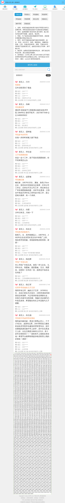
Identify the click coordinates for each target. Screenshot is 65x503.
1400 (34, 479)
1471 (22, 488)
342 (30, 379)
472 (34, 390)
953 (37, 431)
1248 (28, 463)
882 (20, 426)
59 (31, 356)
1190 (42, 456)
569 (37, 398)
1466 (45, 486)
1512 (33, 492)
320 (16, 378)
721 (18, 412)
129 (18, 361)
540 (44, 396)
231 (32, 369)
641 (18, 405)
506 (39, 393)
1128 (44, 449)
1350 (34, 474)
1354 (47, 474)
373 (27, 382)
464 (16, 390)
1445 (19, 485)
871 (32, 424)
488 (34, 391)
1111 (30, 448)
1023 (28, 438)
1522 (25, 493)
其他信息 (27, 23)
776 (34, 416)
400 (16, 385)
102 (29, 358)
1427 (41, 482)
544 (16, 397)
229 (27, 369)
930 (20, 430)
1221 (22, 460)
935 (32, 430)
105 (37, 358)
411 (42, 385)
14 (30, 353)
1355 (50, 474)
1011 (30, 437)
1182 (18, 456)
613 (27, 402)
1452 (41, 485)
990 (49, 434)
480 (16, 391)
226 (20, 369)
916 (25, 429)
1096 (22, 446)
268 (44, 372)
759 (32, 415)
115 (23, 360)
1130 (50, 449)
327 (32, 378)
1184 (24, 456)
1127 (41, 449)
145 (18, 363)
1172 (25, 455)
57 (27, 356)
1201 (38, 457)
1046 (22, 441)
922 (39, 429)
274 (20, 374)
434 (20, 387)
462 (49, 389)
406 (30, 385)
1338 (36, 473)
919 (32, 429)
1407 (18, 481)
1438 (36, 484)
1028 (44, 438)
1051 (38, 441)
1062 (33, 442)
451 (23, 389)
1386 (30, 478)
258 (20, 372)
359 (32, 380)
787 (23, 418)
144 (16, 363)
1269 (16, 466)
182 (30, 365)
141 (46, 361)
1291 (45, 467)
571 (42, 398)
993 (18, 435)
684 (44, 408)
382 (49, 382)
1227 (41, 460)
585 (37, 400)
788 (25, 418)
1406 (15, 481)
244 (25, 371)
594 (20, 401)
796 (44, 418)
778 (39, 416)
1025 (34, 438)
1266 (45, 464)
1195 (19, 457)
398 (49, 383)
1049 (31, 441)
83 (33, 357)
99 (22, 358)
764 (44, 415)
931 (23, 430)
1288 (36, 467)
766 (49, 415)
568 (34, 398)
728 (34, 412)
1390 (42, 478)
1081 (15, 445)
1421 (22, 482)
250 (39, 371)
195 (23, 367)
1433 (21, 484)
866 (20, 424)
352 (16, 380)
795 (42, 418)
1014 (39, 437)
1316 (45, 470)
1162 (33, 453)
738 (20, 413)
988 (44, 434)
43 (42, 354)
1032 (18, 440)
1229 (47, 460)
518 (30, 394)
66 (43, 356)
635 (42, 404)
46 (47, 354)
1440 (42, 484)
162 (20, 364)
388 (25, 383)
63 (37, 356)
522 (39, 394)
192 (16, 367)
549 (27, 397)
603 (42, 401)
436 (25, 387)
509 (46, 393)
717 (46, 411)
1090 (42, 445)
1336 (30, 473)
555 (42, 397)
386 (20, 383)
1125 (34, 449)
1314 (39, 470)
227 (23, 369)
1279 (47, 466)
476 (44, 390)
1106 (15, 448)
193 (18, 367)
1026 (38, 438)
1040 (42, 440)
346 (39, 379)
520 (34, 394)
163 (23, 364)
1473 (28, 488)
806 (30, 419)
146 (20, 363)
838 (30, 422)
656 (16, 407)
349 (46, 379)
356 (25, 380)
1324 (31, 471)
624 (16, 404)
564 (25, 398)
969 (37, 433)
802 (20, 419)
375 (32, 382)
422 (30, 386)
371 (23, 382)
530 (20, 396)
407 (32, 385)
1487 (33, 489)
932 (25, 430)
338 (20, 379)
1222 (25, 460)
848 (16, 423)
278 (30, 374)
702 (49, 409)
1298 (28, 468)
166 (30, 364)
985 (37, 434)
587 (42, 400)
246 (30, 371)
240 (16, 371)
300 (44, 375)
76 (22, 357)
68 (46, 356)
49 (14, 356)
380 (44, 382)
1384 (24, 478)
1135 (27, 451)
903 (32, 427)
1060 (27, 442)
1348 (28, 474)
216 (34, 368)
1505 (50, 490)
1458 (21, 486)
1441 (45, 484)
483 (23, 391)
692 (25, 409)
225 (18, 369)
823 (32, 420)
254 (49, 371)
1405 (50, 479)
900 (25, 427)
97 (19, 358)
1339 (39, 473)
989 (46, 434)
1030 (50, 438)
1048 (28, 441)
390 (30, 383)
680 (34, 408)
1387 (33, 478)
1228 (44, 460)
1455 (50, 485)
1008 (21, 437)
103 (32, 358)
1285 (27, 467)
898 (20, 427)
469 (27, 390)
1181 (15, 456)
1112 (33, 448)
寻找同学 (44, 14)
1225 (34, 460)
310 (30, 376)
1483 (21, 489)
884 (25, 426)
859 (42, 423)
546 (20, 397)
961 (18, 433)
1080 (50, 444)
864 (16, 424)
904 (34, 427)
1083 (21, 445)
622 (49, 402)
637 (46, 404)
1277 (41, 466)
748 (44, 413)
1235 (27, 462)
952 (34, 431)
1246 (22, 463)
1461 (30, 486)
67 (44, 356)
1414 (39, 481)
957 (46, 431)
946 (20, 431)
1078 (44, 444)
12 (27, 353)
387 (23, 383)
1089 (39, 445)
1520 (19, 493)
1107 (18, 448)
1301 (38, 468)
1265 (42, 464)
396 (44, 383)
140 (44, 361)
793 (37, 418)
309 (27, 376)
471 (32, 390)
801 (18, 419)
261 (27, 372)
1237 (33, 462)
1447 (25, 485)
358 (30, 380)
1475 (34, 488)
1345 (19, 474)
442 (39, 387)
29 (18, 354)
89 (44, 357)
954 (39, 431)
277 (27, 374)
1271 (22, 466)
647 (32, 405)
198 (30, 367)
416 (16, 386)
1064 (39, 442)
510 (49, 393)
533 (27, 396)
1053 (44, 441)
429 (46, 386)
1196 (22, 457)
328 (34, 378)
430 (49, 386)
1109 (24, 448)
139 (42, 361)
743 (32, 413)
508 (44, 393)
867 (23, 424)
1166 (45, 453)
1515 (42, 492)
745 (37, 413)
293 (27, 375)
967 (32, 433)
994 (20, 435)
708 (25, 411)
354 (20, 380)
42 (40, 354)
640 (16, 405)
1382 (18, 478)
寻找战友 (18, 19)
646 (30, 405)
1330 (50, 471)
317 (46, 376)
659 (23, 407)
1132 (18, 451)
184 (34, 365)
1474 (31, 488)
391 (32, 383)
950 (30, 431)
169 (37, 364)
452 (25, 389)
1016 (45, 437)
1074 (31, 444)
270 (49, 372)
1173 (28, 455)
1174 (31, 455)
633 (37, 404)
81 (30, 357)
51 (17, 356)
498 (20, 393)
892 (44, 426)
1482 (18, 489)
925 (46, 429)
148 (25, 363)
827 (42, 420)
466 (20, 390)
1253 (44, 463)
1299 (31, 468)
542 (49, 396)
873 (37, 424)
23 (46, 353)
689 (18, 409)
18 (37, 353)
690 (20, 409)
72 (15, 357)
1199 (31, 457)
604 (44, 401)
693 (27, 409)
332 (44, 378)
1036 (30, 440)
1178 (44, 455)
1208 (21, 459)
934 (30, 430)
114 (20, 360)
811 (42, 419)
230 (30, 369)
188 (44, 365)
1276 (38, 466)
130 (20, 361)
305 (18, 376)
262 (30, 372)
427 (42, 386)
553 (37, 397)
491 (42, 391)
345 (37, 379)
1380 (50, 477)
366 (49, 380)
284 (44, 374)
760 (34, 415)
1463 (36, 486)
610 (20, 402)
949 (27, 431)
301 (46, 375)
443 (42, 387)
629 (27, 404)
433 (18, 387)
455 (32, 389)
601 (37, 401)
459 (42, 389)
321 (18, 378)
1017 (48, 437)
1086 (30, 445)
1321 (22, 471)
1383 (21, 478)
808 (34, 419)
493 (46, 391)
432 (16, 387)
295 (32, 375)
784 (16, 418)
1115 (42, 448)
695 (32, 409)
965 (27, 433)
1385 (27, 478)
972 (44, 433)
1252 (41, 463)
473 (37, 390)
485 (27, 391)
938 (39, 430)
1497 (25, 490)
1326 (38, 471)
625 (18, 404)
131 (23, 361)
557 (46, 397)
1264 (39, 464)
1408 (21, 481)
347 (42, 379)
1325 (34, 471)
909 (46, 427)
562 (20, 398)
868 (25, 424)
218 (39, 368)
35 (28, 354)
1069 (16, 444)
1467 (48, 486)
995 (23, 435)
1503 (44, 490)
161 (18, 364)
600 (34, 401)
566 (30, 398)
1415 (42, 481)
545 (18, 397)
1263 (36, 464)
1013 (36, 437)
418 (20, 386)
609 (18, 402)
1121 (22, 449)
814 (49, 419)
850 (20, 423)
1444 (16, 485)
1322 (25, 471)
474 (39, 390)
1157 (18, 453)
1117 (48, 448)
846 (49, 422)
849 (18, 423)
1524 (31, 493)
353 (18, 380)
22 (44, 353)
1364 (39, 475)
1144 (16, 452)
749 (46, 413)
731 (42, 412)
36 (30, 354)
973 (46, 433)
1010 (27, 437)
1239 (39, 462)
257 (18, 372)
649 (37, 405)
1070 (19, 444)
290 (20, 375)
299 (42, 375)
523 (42, 394)
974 (49, 433)
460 (44, 389)
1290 (42, 467)
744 (34, 413)
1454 (47, 485)
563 (23, 398)
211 (23, 368)
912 (16, 429)
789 (27, 418)
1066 (45, 442)
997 (27, 435)
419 (23, 386)
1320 (19, 471)
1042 (48, 440)
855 (32, 423)
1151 (38, 452)
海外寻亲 (18, 23)
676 (25, 408)
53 (21, 356)
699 (42, 409)
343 (32, 379)
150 (30, 363)
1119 (16, 449)
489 (37, 391)
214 (30, 368)
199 (32, 367)
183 (32, 365)
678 (30, 408)
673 (18, 408)
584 (34, 400)
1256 (15, 464)
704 (16, 411)
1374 (31, 477)
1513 (36, 492)
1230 (50, 460)
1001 (38, 435)
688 (16, 409)
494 (49, 391)
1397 (25, 479)
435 (23, 387)
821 (27, 420)
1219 (16, 460)
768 (16, 416)
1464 (39, 486)
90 (45, 357)
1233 (21, 462)
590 (49, 400)
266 (39, 372)
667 (42, 407)
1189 (39, 456)
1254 (47, 463)
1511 (30, 492)
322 (20, 378)
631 (32, 404)
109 (46, 358)
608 (16, 402)
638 (49, 404)
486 (30, 391)
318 (49, 376)
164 (25, 364)
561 (18, 398)
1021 (22, 438)
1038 (36, 440)
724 (25, 412)
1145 (19, 452)
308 (25, 376)
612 (25, 402)
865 (18, 424)
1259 (24, 464)
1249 (31, 463)
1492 (48, 489)
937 (37, 430)
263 (32, 372)
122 (39, 360)
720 (16, 412)
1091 (45, 445)
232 (34, 369)
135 (32, 361)
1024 (31, 438)
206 (49, 367)
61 (34, 356)
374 (30, 382)
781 (46, 416)
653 (46, 405)
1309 (24, 470)
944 (16, 431)
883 (23, 426)
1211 (30, 459)
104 (34, 358)
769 (18, 416)
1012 (33, 437)
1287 (33, 467)
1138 (36, 451)
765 (46, 415)
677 (27, 408)
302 (49, 375)
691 (23, 409)
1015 (42, 437)
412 (44, 385)
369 (18, 382)
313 (37, 376)
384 (16, 383)
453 (27, 389)
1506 (15, 492)
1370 (19, 477)
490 (39, 391)
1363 (36, 475)
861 (46, 423)
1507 (18, 492)
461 (46, 389)
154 (39, 363)
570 (39, 398)
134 (30, 361)
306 (20, 376)
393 (37, 383)
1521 (22, 493)
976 (16, 434)
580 (25, 400)
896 (16, 427)
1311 (30, 470)
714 (39, 411)
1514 (39, 492)
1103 (44, 446)
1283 (21, 467)
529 (18, 396)
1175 (34, 455)
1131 (15, 451)
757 (27, 415)
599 (32, 401)
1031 (15, 440)
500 (25, 393)
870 (30, 424)
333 (46, 378)
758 (30, 415)
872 (34, 424)
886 (30, 426)
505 (37, 393)
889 (37, 426)
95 (16, 358)
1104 (47, 446)
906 (39, 427)
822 (30, 420)
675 (23, 408)
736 (16, 413)
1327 (41, 471)
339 (23, 379)
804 (25, 419)
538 (39, 396)
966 (30, 433)
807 (32, 419)
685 (46, 408)
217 (37, 368)
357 (27, 380)
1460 (27, 486)
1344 (16, 474)
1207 (18, 459)
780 (44, 416)
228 (25, 369)
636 (44, 404)
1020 (19, 438)
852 (25, 423)
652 (44, 405)
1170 (19, 455)
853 (27, 423)
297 (37, 375)
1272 (25, 466)
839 (32, 422)
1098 (28, 446)
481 (18, 391)
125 (46, 360)
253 (46, 371)
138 (39, 361)
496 (16, 393)
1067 (48, 442)
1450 (34, 485)
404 (25, 385)
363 (42, 380)
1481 (15, 489)
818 (20, 420)
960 (16, 433)
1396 (22, 479)
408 (34, 385)
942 (49, 430)
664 (34, 407)
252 (44, 371)
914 (20, 429)
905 (37, 427)
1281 (15, 467)
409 (37, 385)
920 (34, 429)
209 (18, 368)
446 (49, 387)
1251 (38, 463)
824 (34, 420)
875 (42, 424)
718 (49, 411)
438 (30, 387)
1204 (47, 457)
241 (18, 371)
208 (16, 368)
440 (34, 387)
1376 (38, 477)
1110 (27, 448)
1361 (30, 475)
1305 (50, 468)
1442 (48, 484)
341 (27, 379)
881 (18, 426)
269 (46, 372)
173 (46, 364)
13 (29, 353)
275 (23, 374)
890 (39, 426)
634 (39, 404)
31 (22, 354)
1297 (25, 468)
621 (46, 402)
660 (25, 407)
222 (49, 368)
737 (18, 413)
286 (49, 374)
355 (23, 380)
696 (34, 409)
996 (25, 435)
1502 (41, 490)
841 (37, 422)
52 (19, 356)
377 (37, 382)
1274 (31, 466)
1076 (38, 444)
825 (37, 420)
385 (18, 383)
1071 (22, 444)
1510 (27, 492)
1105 (50, 446)
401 (18, 385)
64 (39, 356)
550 (30, 397)
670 (49, 407)
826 (39, 420)
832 (16, 422)
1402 (41, 479)
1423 (28, 482)
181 (27, 365)
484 (25, 391)
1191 (45, 456)
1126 (38, 449)
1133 (21, 451)
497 (18, 393)
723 (23, 412)
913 (18, 429)
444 (44, 387)
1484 (24, 489)
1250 (34, 463)
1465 (42, 486)
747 (42, 413)
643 (23, 405)
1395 (19, 479)
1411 (30, 481)
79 (27, 357)
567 (32, 398)
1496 (22, 490)
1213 (36, 459)
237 (46, 369)
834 (20, 422)
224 (16, 369)
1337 (33, 473)
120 (34, 360)
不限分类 (18, 14)
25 (49, 353)
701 (46, 409)
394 (39, 383)
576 (16, 400)
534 (30, 396)
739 (23, 413)
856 (34, 423)
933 (27, 430)
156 (44, 363)
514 (20, 394)
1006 (15, 437)
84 (35, 357)
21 (42, 353)
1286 (30, 467)
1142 (48, 451)
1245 (19, 463)
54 (22, 356)
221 (46, 368)
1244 (16, 463)
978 (20, 434)
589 (46, 400)
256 (16, 372)
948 (25, 431)
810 (39, 419)
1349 (31, 474)
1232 (18, 462)
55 (24, 356)
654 (49, 405)
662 (30, 407)
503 (32, 393)
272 (16, 374)
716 (44, 411)
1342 (48, 473)
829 (46, 420)
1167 (48, 453)
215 (32, 368)
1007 (18, 437)
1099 (31, 446)
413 (46, 385)
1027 (41, 438)
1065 (42, 442)
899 (23, 427)
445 (46, 387)
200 (34, 367)
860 (44, 423)
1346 (22, 474)
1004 (47, 435)
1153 (44, 452)
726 (30, 412)
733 (46, 412)
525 (46, 394)
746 (39, 413)
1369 (16, 477)
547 (23, 397)
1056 (15, 442)
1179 (47, 455)
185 (37, 365)
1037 (33, 440)
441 (37, 387)
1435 (27, 484)
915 (23, 429)
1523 (28, 493)
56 (26, 356)
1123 (28, 449)
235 (42, 369)
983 (32, 434)
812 (44, 419)
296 (34, 375)
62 (36, 356)
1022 (25, 438)
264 (34, 372)
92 (49, 357)
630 (30, 404)
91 (47, 357)
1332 (18, 473)
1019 (16, 438)
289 (18, 375)
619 (42, 402)
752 (16, 415)
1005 (50, 435)
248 (34, 371)
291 (23, 375)
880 (16, 426)
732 (44, 412)
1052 (41, 441)
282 (39, 374)
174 (49, 364)
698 (39, 409)
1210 (27, 459)
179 (23, 365)
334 (49, 378)
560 (16, 398)
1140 (42, 451)
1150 (34, 452)
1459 (24, 486)
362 (39, 380)
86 (39, 357)
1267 (48, 464)
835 (23, 422)
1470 (19, 488)
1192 (48, 456)
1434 (24, 484)
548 (25, 397)
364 (44, 380)
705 (18, 411)
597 (27, 401)
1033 (21, 440)
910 (49, 427)
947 (23, 431)
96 (17, 358)
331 (42, 378)
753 (18, 415)
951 (32, 431)
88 (42, 357)
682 (39, 408)
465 (18, 390)
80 (28, 357)
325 (27, 378)
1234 (24, 462)
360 (34, 380)
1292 (48, 467)
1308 (21, 470)
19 (39, 353)
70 (49, 356)
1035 (27, 440)
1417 (48, 481)
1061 (30, 442)
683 (42, 408)
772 (25, 416)
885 (27, 426)
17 (36, 353)
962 (20, 433)
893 (46, 426)
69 (48, 356)
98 (21, 358)
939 (42, 430)
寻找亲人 (27, 14)
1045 (19, 441)
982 (30, 434)
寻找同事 (27, 19)
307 (23, 376)
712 (34, 411)
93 (50, 357)
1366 (45, 475)
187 (42, 365)
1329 (47, 471)
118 (30, 360)
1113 (36, 448)
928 (16, 430)
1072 (25, 444)
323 (23, 378)
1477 (41, 488)
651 (42, 405)
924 (44, 429)
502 (30, 393)
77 (23, 357)
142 (49, 361)
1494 (16, 490)
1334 (24, 473)
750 (49, 413)
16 (34, 353)
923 (42, 429)
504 (34, 393)
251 (42, 371)
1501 (38, 490)
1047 (25, 441)
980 (25, 434)
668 (44, 407)
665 (37, 407)
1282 (18, 467)
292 (25, 375)
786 (20, 418)
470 (30, 390)
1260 (27, 464)
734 (49, 412)
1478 (44, 488)
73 (17, 357)
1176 (38, 455)
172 (44, 364)
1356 (15, 475)
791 (32, 418)
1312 (33, 470)
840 (34, 422)
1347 (25, 474)
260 (25, 372)
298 (39, 375)
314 (39, 376)
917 (27, 429)
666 (39, 407)
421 (27, 386)
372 (25, 382)
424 (34, 386)
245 (27, 371)
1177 (41, 455)
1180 (50, 455)
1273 (28, 466)
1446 (22, 485)
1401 (38, 479)
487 (32, 391)
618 (39, 402)
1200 (34, 457)
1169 (16, 455)
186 (39, 365)
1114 (39, 448)
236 (44, 369)
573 (46, 398)
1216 (45, 459)
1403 (44, 479)
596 (25, 401)
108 (44, 358)
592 (16, 401)
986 (39, 434)
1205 (50, 457)
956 (44, 431)
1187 (33, 456)
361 (37, 380)
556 (44, 397)
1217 (48, 459)
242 (20, 371)
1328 (44, 471)
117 (27, 360)
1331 (15, 473)
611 (23, 402)
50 (16, 356)
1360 (27, 475)
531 (23, 396)
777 (37, 416)
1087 (33, 445)
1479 (47, 488)
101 (27, 358)
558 (49, 397)
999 (32, 435)
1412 (33, 481)
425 (37, 386)
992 (16, 435)
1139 (39, 451)
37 (32, 354)
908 (44, 427)
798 (49, 418)
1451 (38, 485)
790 (30, 418)
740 (25, 413)
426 (39, 386)
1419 (16, 482)
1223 (28, 460)
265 (37, 372)
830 (49, 420)
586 (39, 400)
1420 (19, 482)
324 (25, 378)
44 (44, 354)
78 (25, 357)
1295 (19, 468)
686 (49, 408)
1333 (21, 473)
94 (14, 358)
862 (49, 423)
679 (32, 408)
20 (41, 353)
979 (23, 434)
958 (49, 431)
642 (20, 405)
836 (25, 422)
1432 (18, 484)
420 (25, 386)
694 (30, 409)
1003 (44, 435)
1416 (45, 481)
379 (42, 382)
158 (49, 363)
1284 (24, 467)
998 (30, 435)
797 (46, 418)
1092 (48, 445)
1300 (34, 468)
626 (20, 404)
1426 (38, 482)
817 (18, 420)
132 (25, 361)
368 (16, 382)
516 (25, 394)
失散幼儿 (44, 19)
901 (27, 427)
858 (39, 423)
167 (32, 364)
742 (30, 413)
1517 (48, 492)
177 (18, 365)
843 (42, 422)
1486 (30, 489)
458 (39, 389)
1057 (18, 442)
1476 (38, 488)
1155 (50, 452)
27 (15, 354)
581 (27, 400)
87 (40, 357)
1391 (45, 478)
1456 (15, 486)
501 (27, 393)
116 (25, 360)
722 (20, 412)
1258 (21, 464)
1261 (30, 464)
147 (23, 363)
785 (18, 418)
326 (30, 378)
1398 (28, 479)
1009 (24, 437)
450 (20, 389)
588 (44, 400)
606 (49, 401)
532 (25, 396)
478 (49, 390)
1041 (45, 440)
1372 (25, 477)
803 (23, 419)
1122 (25, 449)
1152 (41, 452)
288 (16, 375)
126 (49, 360)
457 (37, 389)
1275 (34, 466)
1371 (22, 477)
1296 (22, 468)
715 (42, 411)
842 (39, 422)
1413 (36, 481)
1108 (21, 448)
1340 (42, 473)
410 (39, 385)
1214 (39, 459)
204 (44, 367)
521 (37, 394)
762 (39, 415)
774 (30, 416)
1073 (28, 444)
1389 (39, 478)
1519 (16, 493)
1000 (34, 435)
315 (42, 376)
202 (39, 367)
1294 (16, 468)
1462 (33, 486)
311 (32, 376)
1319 (16, 471)
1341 (45, 473)
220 (44, 368)
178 (20, 365)
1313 (36, 470)
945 (18, 431)
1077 (41, 444)
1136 (30, 451)
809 (37, 419)
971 (42, 433)
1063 (36, 442)
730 (39, 412)
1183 (21, 456)
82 (32, 357)
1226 (38, 460)
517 (27, 394)
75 (20, 357)
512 (16, 394)
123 (42, 360)
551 (32, 397)
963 (23, 433)
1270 (19, 466)
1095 (19, 446)
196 (25, 367)
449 (18, 389)
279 (32, 374)
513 (18, 394)
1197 (25, 457)
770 (20, 416)
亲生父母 (36, 19)
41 (39, 354)
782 (49, 416)
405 (27, 385)
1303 (44, 468)
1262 (33, 464)
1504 (47, 490)
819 (23, 420)
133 (27, 361)
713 (37, 411)
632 (34, 404)
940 (44, 430)
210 (20, 368)
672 (16, 408)
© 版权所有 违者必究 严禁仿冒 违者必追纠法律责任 (32, 502)
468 (25, 390)
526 (49, 394)
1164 (39, 453)
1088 (36, 445)
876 (44, 424)
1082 (18, 445)
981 (27, 434)
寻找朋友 (36, 14)
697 (37, 409)
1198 (28, 457)
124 (44, 360)
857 (37, 423)
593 (18, 401)
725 (27, 412)
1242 (48, 462)
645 (27, 405)
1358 (21, 475)
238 (49, 369)
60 (32, 356)
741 (27, 413)
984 (34, 434)
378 (39, 382)
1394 (16, 479)
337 (18, 379)
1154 (47, 452)
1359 (24, 475)
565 (27, 398)
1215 (42, 459)
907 (42, 427)
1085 (27, 445)
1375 (34, 477)
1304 (47, 468)
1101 (38, 446)
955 (42, 431)
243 (23, 371)
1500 (34, 490)
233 (37, 369)
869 (27, 424)
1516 (45, 492)
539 (42, 396)
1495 (19, 490)
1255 (50, 463)
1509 (24, 492)
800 (16, 419)
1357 (18, 475)
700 (44, 409)
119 (32, 360)
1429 (47, 482)
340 (25, 379)
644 (25, 405)
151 (32, 363)
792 (34, 418)
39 (35, 354)
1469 (16, 488)
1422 (25, 482)
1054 (47, 441)
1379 (47, 477)
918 (30, 429)
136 (34, 361)
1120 (19, 449)
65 (41, 356)
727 (32, 412)
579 (23, 400)
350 (49, 379)
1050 (34, 441)
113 (18, 360)
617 (37, 402)
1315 (42, 470)
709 (27, 411)
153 (37, 363)
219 (42, 368)
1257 (18, 464)
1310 (27, 470)
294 (30, 375)
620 (44, 402)
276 (25, 374)
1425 (34, 482)
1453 (44, 485)
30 (20, 354)
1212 (33, 459)
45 (45, 354)
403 (23, 385)
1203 (44, 457)
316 (44, 376)
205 (46, 367)
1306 (15, 470)
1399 (31, 479)
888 (34, 426)
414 (49, 385)
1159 (24, 453)
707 (23, 411)
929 (18, 430)
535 (32, 396)
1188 (36, 456)
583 (32, 400)
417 (18, 386)
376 (34, 382)
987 (42, 434)
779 (42, 416)
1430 (50, 482)
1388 (36, 478)
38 (33, 354)
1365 (42, 475)
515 (23, 394)
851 (23, 423)
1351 (38, 474)
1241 (45, 462)
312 (34, 376)
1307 (18, 470)
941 (46, 430)
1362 (33, 475)
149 (27, 363)
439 (32, 387)
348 (44, 379)
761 (37, 415)
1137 (33, 451)
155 (42, 363)
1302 (41, 468)
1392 (48, 478)
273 (18, 374)
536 (34, 396)
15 (32, 353)
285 (46, 374)
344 (34, 379)
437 (27, 387)
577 (18, 400)
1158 (21, 453)
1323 (28, 471)
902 (30, 427)
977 (18, 434)
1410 (27, 481)
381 (46, 382)
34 (27, 354)
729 (37, 412)
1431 (15, 484)
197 (27, 367)
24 (47, 353)
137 (37, 361)
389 (27, 383)
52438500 (41, 498)
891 (42, 426)
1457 (18, 486)
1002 (41, 435)
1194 (16, 457)
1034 (24, 440)
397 (46, 383)
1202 (41, 457)
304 (16, 376)
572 (44, 398)
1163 (36, 453)
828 (44, 420)
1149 (31, 452)
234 (39, 369)
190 (49, 365)
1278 (44, 466)
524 (44, 394)
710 (30, 411)
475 (42, 390)
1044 (16, 441)
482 (20, 391)
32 (23, 354)
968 (34, 433)
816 (16, 420)
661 (27, 407)
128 (16, 361)
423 (32, 386)
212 (25, 368)
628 (25, 404)
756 (25, 415)
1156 (15, 453)
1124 (31, 449)
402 (20, 385)
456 (34, 389)
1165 (42, 453)
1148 (28, 452)
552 (34, 397)
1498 (28, 490)
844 (44, 422)
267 (42, 372)
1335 (27, 473)
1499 (31, 490)
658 (20, 407)
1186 (30, 456)
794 (39, 418)
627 (23, 404)
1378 (44, 477)
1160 (27, 453)
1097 (25, 446)
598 (30, 401)
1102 (41, 446)
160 (16, 364)
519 (32, 394)
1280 (50, 466)
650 (39, 405)
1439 (39, 484)
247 (32, 371)
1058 (21, 442)
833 (18, 422)
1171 (22, 455)
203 (42, 367)
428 (44, 386)
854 (30, 423)
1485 (27, 489)
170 (39, 364)
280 (34, 374)
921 (37, 429)
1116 (45, 448)
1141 (45, 451)
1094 (16, 446)
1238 (36, 462)
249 (37, 371)
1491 (45, 489)
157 (46, 363)
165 (27, 364)
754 (20, 415)
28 (17, 354)
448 (16, 389)
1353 (44, 474)
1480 (50, 488)
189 (46, 365)
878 (49, 424)
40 (37, 354)
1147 (25, 452)
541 (46, 396)
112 (16, 360)
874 (39, 424)
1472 (25, 488)
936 (34, 430)
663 (32, 407)
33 (25, 354)
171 (42, 364)
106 (39, 358)
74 (18, 357)
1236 (30, 462)
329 (37, 378)
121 (37, 360)
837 (27, 422)
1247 (25, 463)
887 (32, 426)
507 (42, 393)
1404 (47, 479)
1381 (15, 478)
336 (16, 379)
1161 (30, 453)
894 (49, 426)
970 (39, 433)
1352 (41, 474)
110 (48, 358)
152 (34, 363)
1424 (31, 482)
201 (37, 367)
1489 (39, 489)
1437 (33, 484)
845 (46, 422)
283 (42, 374)
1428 (44, 482)
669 (46, 407)
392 (34, 383)
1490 (42, 489)
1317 (48, 470)
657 (18, 407)
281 (37, 374)
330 (39, 378)
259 (23, 372)
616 (34, 402)
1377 (41, 477)
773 (27, 416)
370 (20, 382)
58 (29, 356)
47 (49, 354)
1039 (39, 440)
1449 (31, 485)
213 (27, 368)
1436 (30, 484)
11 (25, 353)
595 (23, 401)
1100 (34, 446)
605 (46, 401)
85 (37, 357)
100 (25, 358)
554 (39, 397)
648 (34, 405)
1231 (15, 462)
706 (20, 411)
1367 (48, 475)
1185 (27, 456)
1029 (47, 438)
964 (25, 433)
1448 (28, 485)
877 (46, 424)
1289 (39, 467)
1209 (24, 459)
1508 (21, 492)
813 (46, 419)
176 (16, 365)
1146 (22, 452)
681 (37, 408)
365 (46, 380)
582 (30, 400)
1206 (15, 459)
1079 (47, 444)
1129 (47, 449)
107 (41, 358)
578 (20, 400)
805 (27, 419)
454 (30, 389)
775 (32, 416)
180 (25, 365)
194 (20, 367)
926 (49, 429)
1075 (34, 444)
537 (37, 396)
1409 (24, 481)
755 (23, 415)
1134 (24, 451)
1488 (36, 489)
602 (39, 401)
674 (20, 408)
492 (44, 391)
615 (32, 402)
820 (25, 420)
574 (49, 398)
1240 (42, 462)
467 (23, 390)
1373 (28, 477)
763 (42, 415)
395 (42, 383)
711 (32, 411)
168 (34, 364)
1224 (31, 460)
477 (46, 390)
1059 (24, 442)
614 (30, 402)
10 (24, 353)
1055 (50, 441)
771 (23, 416)
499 (23, 393)
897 (18, 427)
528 (16, 396)
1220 (19, 460)
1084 (24, 445)
